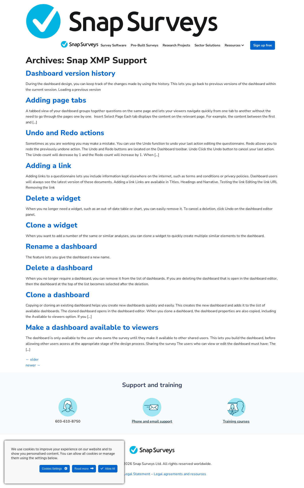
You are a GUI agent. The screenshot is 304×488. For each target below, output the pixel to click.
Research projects (176, 45)
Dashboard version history (70, 73)
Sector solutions (207, 45)
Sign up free (262, 45)
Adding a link (48, 165)
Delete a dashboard (59, 268)
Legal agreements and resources (180, 474)
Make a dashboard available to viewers (92, 327)
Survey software (113, 45)
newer (33, 365)
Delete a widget (53, 198)
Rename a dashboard (61, 246)
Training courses (236, 421)
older (32, 359)
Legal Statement (136, 474)
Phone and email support (152, 421)
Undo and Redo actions (65, 133)
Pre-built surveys (144, 45)
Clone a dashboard (58, 295)
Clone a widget (51, 225)
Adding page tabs (56, 100)
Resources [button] (234, 45)
